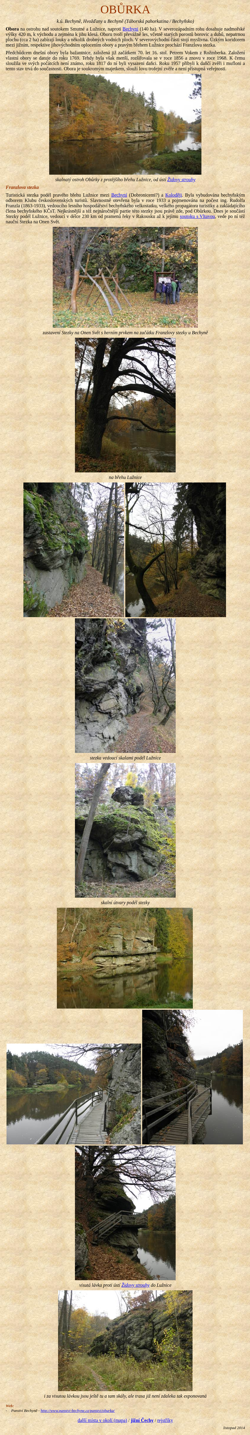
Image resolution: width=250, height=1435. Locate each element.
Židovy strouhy (181, 179)
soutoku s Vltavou (197, 216)
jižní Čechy (142, 1420)
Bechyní (119, 195)
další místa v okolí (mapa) (102, 1420)
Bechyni (130, 28)
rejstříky (165, 1420)
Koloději (173, 195)
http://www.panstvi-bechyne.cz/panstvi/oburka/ (78, 1410)
